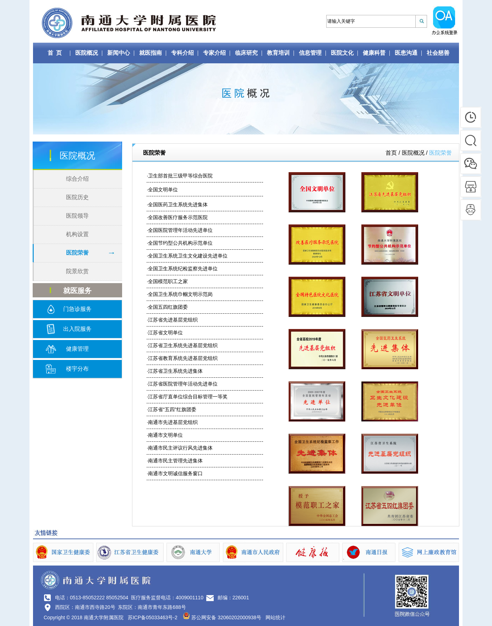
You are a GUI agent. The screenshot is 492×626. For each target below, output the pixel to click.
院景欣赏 (77, 271)
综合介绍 (77, 179)
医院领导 (77, 216)
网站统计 (275, 617)
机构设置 (77, 234)
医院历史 (77, 197)
